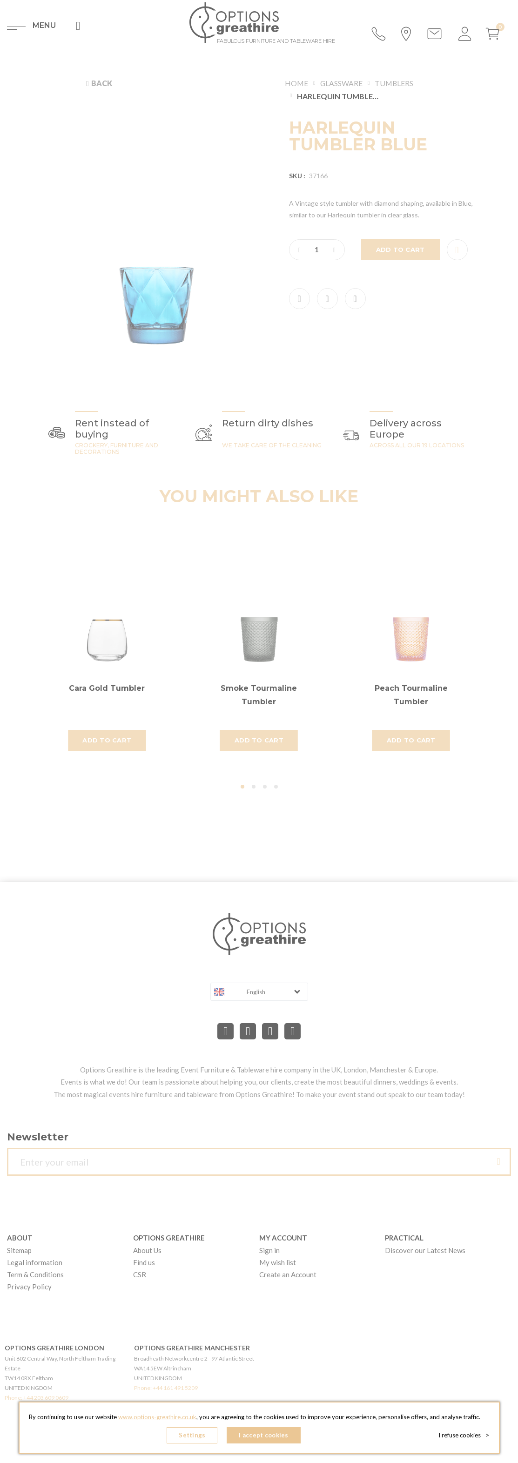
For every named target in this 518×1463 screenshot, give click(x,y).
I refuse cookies (464, 1435)
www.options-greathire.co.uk (157, 1417)
